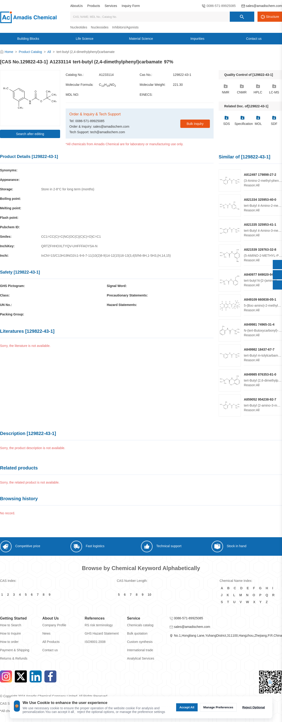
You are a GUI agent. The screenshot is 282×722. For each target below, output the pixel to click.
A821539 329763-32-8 (260, 249)
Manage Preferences (218, 707)
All (49, 52)
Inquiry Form (131, 6)
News (46, 633)
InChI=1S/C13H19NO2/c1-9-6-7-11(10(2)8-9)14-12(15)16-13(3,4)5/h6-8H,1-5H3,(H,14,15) (106, 255)
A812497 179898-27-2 (260, 174)
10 (149, 594)
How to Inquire (10, 633)
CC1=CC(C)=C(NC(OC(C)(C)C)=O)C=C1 (71, 236)
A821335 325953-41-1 (260, 224)
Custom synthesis (139, 642)
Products (93, 6)
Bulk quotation (137, 633)
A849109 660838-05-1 (260, 299)
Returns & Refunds (13, 658)
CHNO (107, 85)
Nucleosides (99, 27)
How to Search (10, 625)
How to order (9, 642)
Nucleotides (78, 27)
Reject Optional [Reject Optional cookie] (253, 707)
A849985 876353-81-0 (260, 374)
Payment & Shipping (14, 650)
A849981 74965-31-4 (259, 324)
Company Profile (54, 625)
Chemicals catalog (140, 625)
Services (111, 6)
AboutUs (76, 6)
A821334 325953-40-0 (260, 199)
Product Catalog (30, 52)
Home (9, 52)
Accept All (186, 707)
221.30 (178, 84)
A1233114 (106, 75)
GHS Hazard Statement (102, 633)
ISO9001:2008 (95, 642)
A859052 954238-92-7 (260, 399)
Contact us (50, 650)
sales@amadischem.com (264, 6)
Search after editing (30, 134)
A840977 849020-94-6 (260, 274)
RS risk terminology (99, 625)
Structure (272, 17)
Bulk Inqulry (195, 124)
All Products (51, 642)
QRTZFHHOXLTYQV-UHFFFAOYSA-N (69, 246)
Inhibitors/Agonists (125, 27)
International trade (140, 650)
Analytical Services (140, 658)
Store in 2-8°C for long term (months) (67, 189)
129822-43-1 (182, 75)
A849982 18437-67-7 (259, 349)
